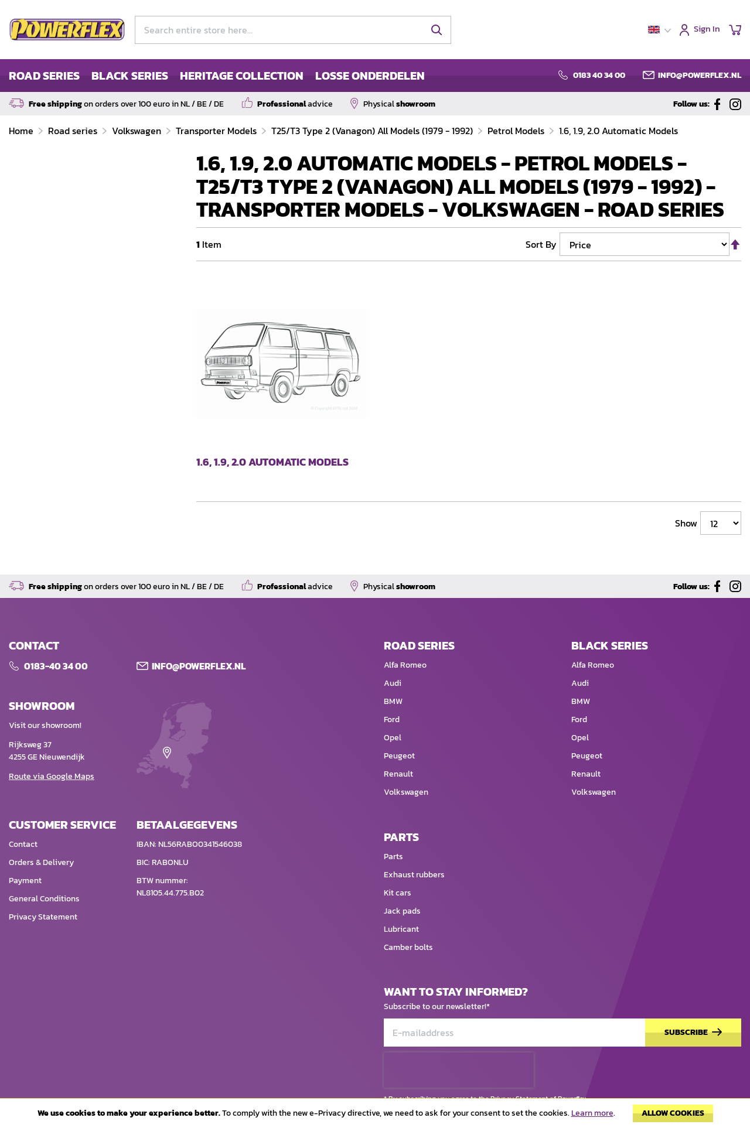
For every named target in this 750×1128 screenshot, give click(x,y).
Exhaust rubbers (414, 875)
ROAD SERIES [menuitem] (44, 75)
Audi (392, 683)
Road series (74, 131)
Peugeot (399, 756)
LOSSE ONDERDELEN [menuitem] (370, 75)
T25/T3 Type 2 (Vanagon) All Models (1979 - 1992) (373, 131)
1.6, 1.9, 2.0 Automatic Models (618, 131)
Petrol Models (517, 131)
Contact (23, 844)
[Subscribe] (693, 1032)
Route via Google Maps (51, 776)
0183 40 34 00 (599, 75)
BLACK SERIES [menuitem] (129, 75)
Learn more (592, 1113)
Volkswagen (137, 131)
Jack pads (402, 911)
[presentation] (459, 1070)
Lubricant (401, 929)
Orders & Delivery (41, 862)
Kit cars (397, 893)
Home (22, 131)
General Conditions (44, 899)
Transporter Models (217, 131)
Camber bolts (408, 947)
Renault (398, 774)
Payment (25, 880)
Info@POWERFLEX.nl (199, 666)
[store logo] (67, 30)
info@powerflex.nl (699, 75)
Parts (393, 856)
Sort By (541, 244)
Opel (392, 738)
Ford (392, 719)
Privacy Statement (43, 917)
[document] (375, 1116)
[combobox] (293, 30)
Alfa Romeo (405, 665)
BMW (393, 701)
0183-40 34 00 (56, 666)
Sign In (707, 29)
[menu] (217, 75)
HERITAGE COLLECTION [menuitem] (242, 75)
